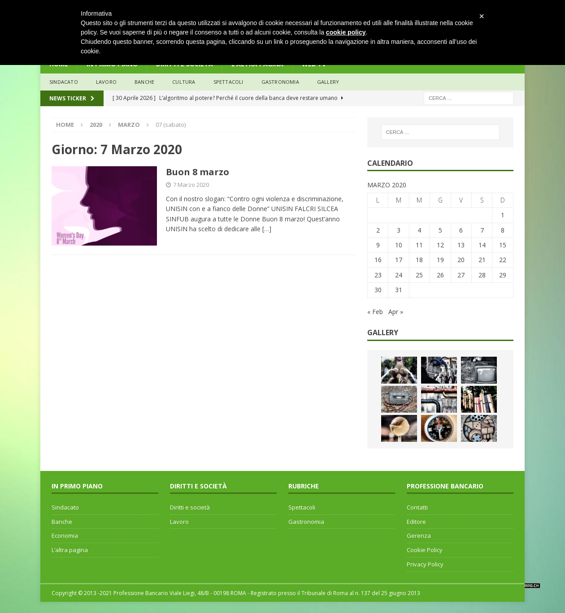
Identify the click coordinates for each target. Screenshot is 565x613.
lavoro (106, 81)
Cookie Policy (425, 550)
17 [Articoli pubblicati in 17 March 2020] (398, 259)
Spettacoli (228, 81)
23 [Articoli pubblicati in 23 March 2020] (378, 275)
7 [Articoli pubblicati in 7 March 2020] (482, 230)
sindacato (63, 81)
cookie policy (346, 32)
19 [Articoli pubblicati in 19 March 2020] (440, 259)
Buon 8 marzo (197, 172)
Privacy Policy (425, 564)
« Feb (375, 311)
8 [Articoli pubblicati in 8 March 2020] (502, 230)
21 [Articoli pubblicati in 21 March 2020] (482, 259)
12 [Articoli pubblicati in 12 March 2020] (440, 245)
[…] (266, 228)
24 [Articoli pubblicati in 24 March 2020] (398, 275)
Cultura (183, 81)
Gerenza (419, 535)
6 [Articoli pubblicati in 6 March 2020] (461, 230)
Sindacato (65, 507)
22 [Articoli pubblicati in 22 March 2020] (502, 259)
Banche (62, 522)
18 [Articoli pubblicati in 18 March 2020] (419, 259)
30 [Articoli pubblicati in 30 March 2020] (378, 289)
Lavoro (179, 522)
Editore (416, 522)
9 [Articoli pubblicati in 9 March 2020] (378, 245)
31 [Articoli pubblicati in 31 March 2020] (398, 289)
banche (144, 81)
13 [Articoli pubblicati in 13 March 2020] (461, 245)
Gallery (328, 81)
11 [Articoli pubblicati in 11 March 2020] (419, 245)
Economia (65, 535)
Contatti (417, 507)
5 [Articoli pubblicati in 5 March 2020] (440, 230)
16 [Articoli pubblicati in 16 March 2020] (378, 259)
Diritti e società (190, 507)
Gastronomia (280, 81)
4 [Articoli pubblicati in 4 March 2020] (419, 230)
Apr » (395, 311)
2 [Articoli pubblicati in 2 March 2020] (378, 230)
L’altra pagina (70, 550)
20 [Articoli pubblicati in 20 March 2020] (461, 259)
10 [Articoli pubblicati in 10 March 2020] (398, 245)
